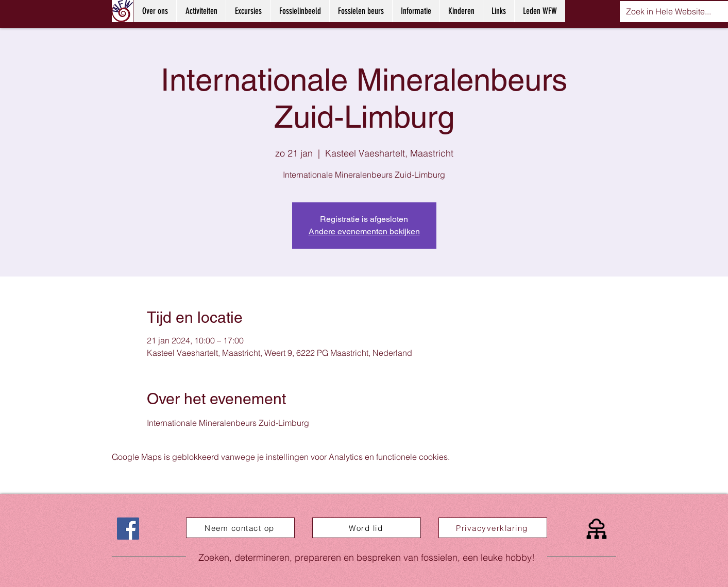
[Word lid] (366, 527)
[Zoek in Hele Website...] (669, 11)
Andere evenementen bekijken (364, 231)
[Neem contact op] (240, 527)
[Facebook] (128, 528)
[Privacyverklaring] (492, 527)
